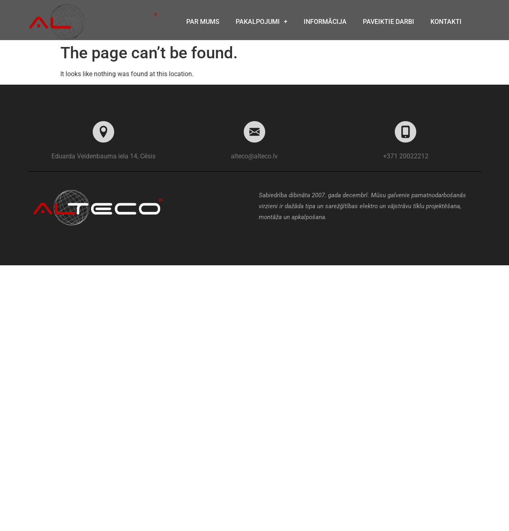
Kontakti (446, 22)
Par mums (202, 22)
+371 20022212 (405, 156)
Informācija (325, 22)
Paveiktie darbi (388, 22)
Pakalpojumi (262, 22)
